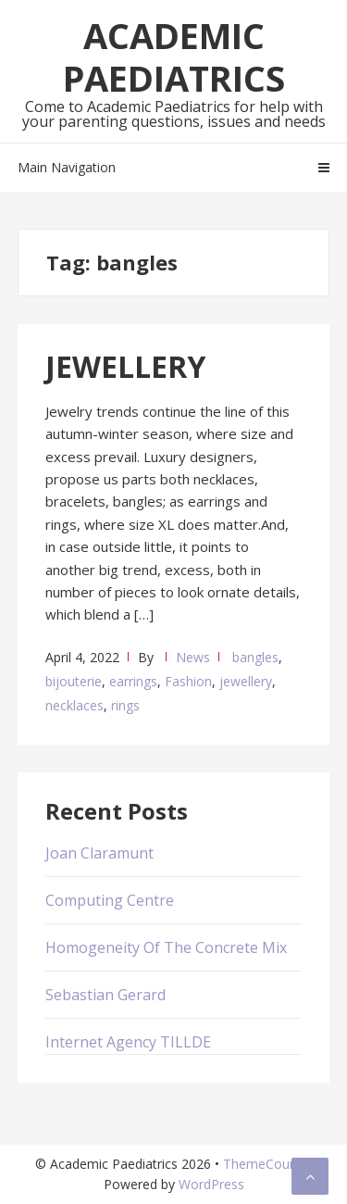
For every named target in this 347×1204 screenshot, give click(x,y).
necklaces (74, 705)
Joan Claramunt (99, 853)
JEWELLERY (125, 366)
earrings (133, 681)
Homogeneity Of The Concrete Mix (166, 947)
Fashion (188, 681)
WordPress (211, 1184)
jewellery (245, 681)
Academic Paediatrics (174, 56)
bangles (255, 657)
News (193, 657)
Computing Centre (109, 900)
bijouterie (73, 681)
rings (125, 705)
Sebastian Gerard (105, 995)
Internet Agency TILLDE (128, 1042)
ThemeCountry (268, 1164)
